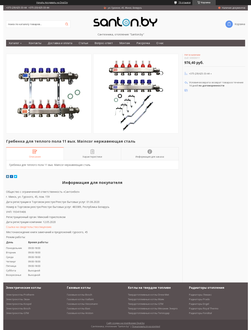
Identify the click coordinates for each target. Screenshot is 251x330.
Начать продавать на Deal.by (52, 2)
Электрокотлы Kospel (18, 303)
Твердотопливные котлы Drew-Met (148, 294)
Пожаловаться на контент (146, 326)
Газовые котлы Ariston (80, 313)
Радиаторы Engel (199, 303)
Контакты (35, 43)
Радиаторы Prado (199, 299)
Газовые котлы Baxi (78, 308)
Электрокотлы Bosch (18, 308)
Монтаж (124, 43)
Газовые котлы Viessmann (82, 303)
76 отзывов (185, 2)
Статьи (83, 43)
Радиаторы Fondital (200, 313)
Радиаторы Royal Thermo (203, 308)
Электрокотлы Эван (18, 299)
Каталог (14, 43)
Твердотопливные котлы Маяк (146, 299)
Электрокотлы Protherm (20, 294)
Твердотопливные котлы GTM (145, 303)
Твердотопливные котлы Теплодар (149, 313)
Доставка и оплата (60, 43)
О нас (160, 43)
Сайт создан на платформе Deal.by (125, 323)
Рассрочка (143, 43)
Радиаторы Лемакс (200, 294)
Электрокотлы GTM (17, 313)
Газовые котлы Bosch (79, 294)
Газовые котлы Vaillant (80, 299)
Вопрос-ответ (104, 43)
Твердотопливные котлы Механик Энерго (153, 308)
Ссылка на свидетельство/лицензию (28, 227)
